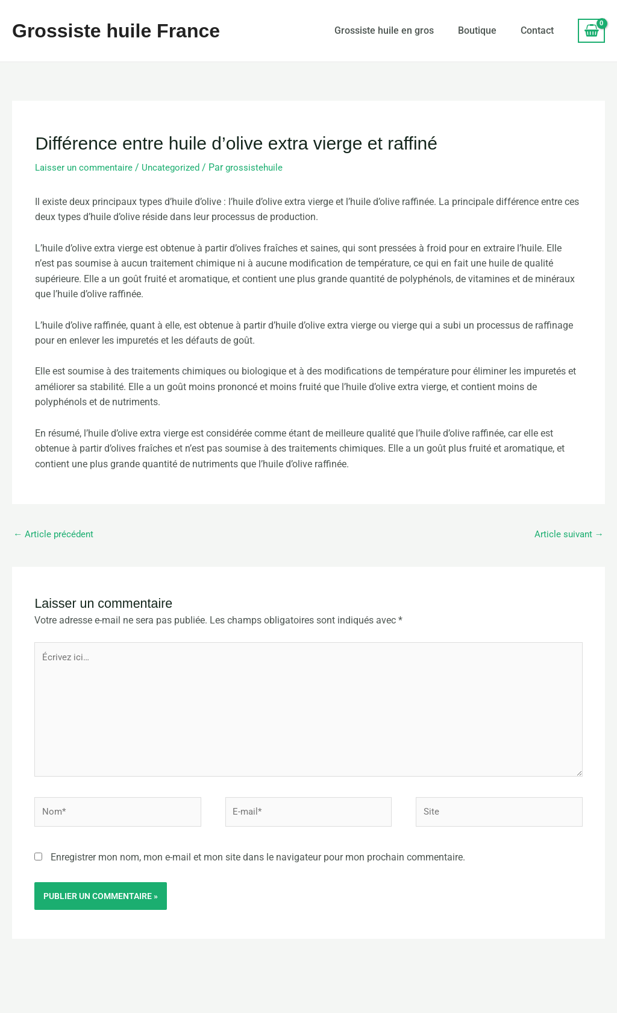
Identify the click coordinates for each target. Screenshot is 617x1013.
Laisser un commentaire (86, 167)
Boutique (477, 30)
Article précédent (54, 534)
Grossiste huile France (116, 31)
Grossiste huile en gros (384, 30)
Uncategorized (176, 167)
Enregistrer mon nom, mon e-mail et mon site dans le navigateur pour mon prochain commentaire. (258, 864)
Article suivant (567, 534)
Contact (537, 30)
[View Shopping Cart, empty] (591, 31)
